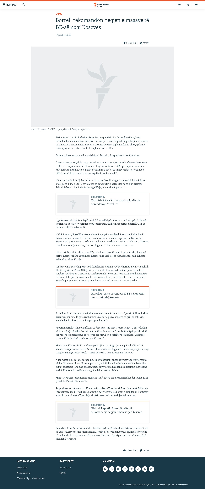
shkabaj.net (65, 468)
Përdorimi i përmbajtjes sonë (31, 478)
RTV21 (63, 473)
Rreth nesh (22, 468)
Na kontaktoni (23, 473)
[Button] (129, 43)
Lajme (59, 14)
